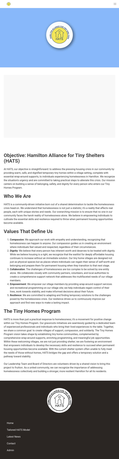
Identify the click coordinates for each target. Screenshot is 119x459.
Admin (10, 450)
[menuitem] (115, 4)
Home (10, 423)
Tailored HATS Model (18, 429)
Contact (11, 443)
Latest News (14, 436)
